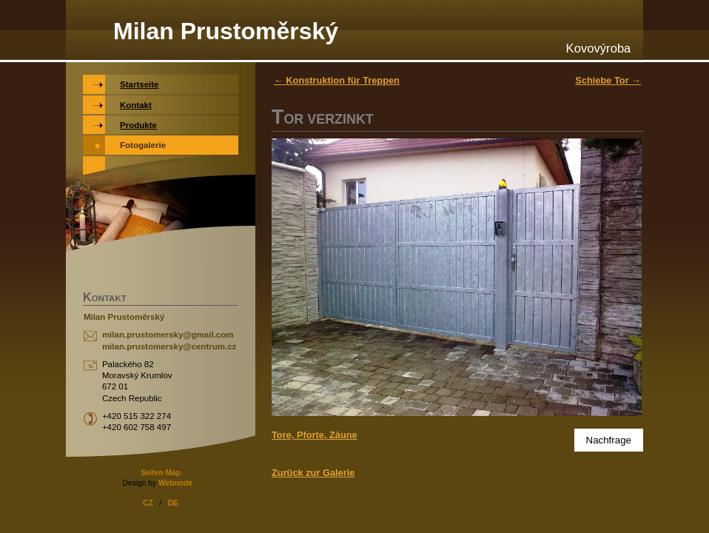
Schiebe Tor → (608, 80)
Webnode (175, 483)
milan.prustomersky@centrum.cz (169, 346)
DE (173, 503)
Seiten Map (161, 473)
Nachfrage (609, 440)
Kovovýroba (598, 48)
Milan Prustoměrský (225, 31)
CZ (148, 503)
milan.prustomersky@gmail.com (168, 334)
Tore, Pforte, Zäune (314, 434)
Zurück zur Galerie (313, 472)
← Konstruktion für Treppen (337, 80)
